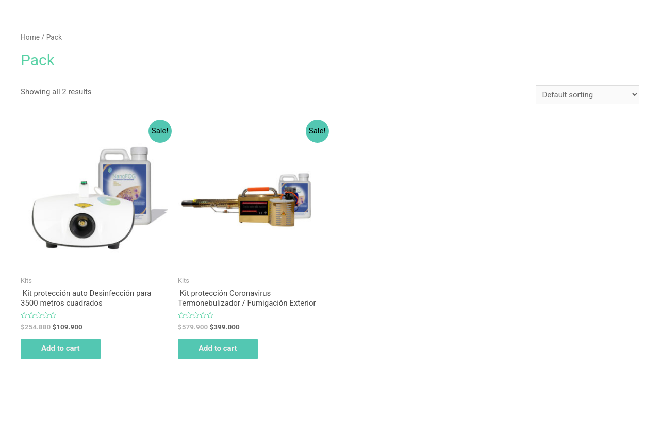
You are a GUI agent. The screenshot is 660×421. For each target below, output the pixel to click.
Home (30, 37)
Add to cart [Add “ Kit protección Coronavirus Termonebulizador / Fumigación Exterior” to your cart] (218, 348)
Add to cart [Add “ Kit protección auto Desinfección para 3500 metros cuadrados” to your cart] (60, 348)
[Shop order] (587, 94)
